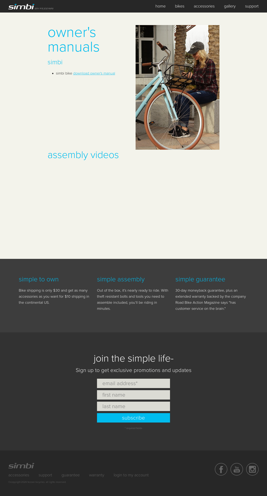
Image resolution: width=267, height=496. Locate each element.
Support (45, 475)
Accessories (18, 475)
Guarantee (71, 475)
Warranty (96, 475)
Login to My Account (131, 475)
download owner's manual (94, 73)
